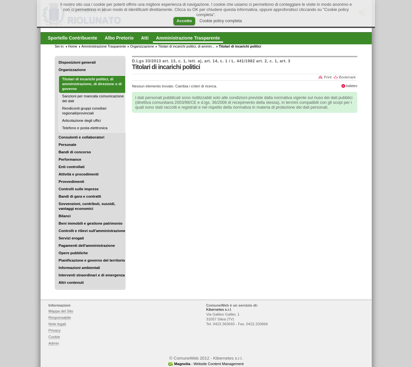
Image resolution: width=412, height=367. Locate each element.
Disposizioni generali (77, 62)
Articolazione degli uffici (81, 120)
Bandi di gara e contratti (80, 196)
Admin (54, 343)
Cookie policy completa (221, 20)
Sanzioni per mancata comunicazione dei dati (93, 98)
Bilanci (65, 216)
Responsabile (60, 317)
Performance (70, 159)
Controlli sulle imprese (78, 189)
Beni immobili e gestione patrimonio (91, 223)
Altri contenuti (71, 282)
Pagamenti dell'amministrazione (87, 245)
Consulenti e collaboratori (81, 137)
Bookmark (347, 77)
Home (72, 46)
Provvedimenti (71, 182)
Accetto (184, 20)
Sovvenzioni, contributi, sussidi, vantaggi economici (87, 206)
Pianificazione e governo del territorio (92, 260)
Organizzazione (72, 70)
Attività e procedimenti (78, 174)
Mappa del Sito (61, 311)
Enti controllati (72, 167)
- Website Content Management (209, 364)
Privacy (55, 330)
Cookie (54, 337)
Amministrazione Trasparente (103, 46)
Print (328, 77)
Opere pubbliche (73, 253)
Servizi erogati (71, 238)
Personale (67, 145)
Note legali (57, 324)
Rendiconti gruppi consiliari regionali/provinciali (84, 110)
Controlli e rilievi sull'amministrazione (92, 231)
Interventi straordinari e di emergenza (92, 275)
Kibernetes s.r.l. (219, 309)
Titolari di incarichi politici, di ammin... (186, 46)
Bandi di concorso (75, 152)
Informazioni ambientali (79, 268)
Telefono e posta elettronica (85, 128)
